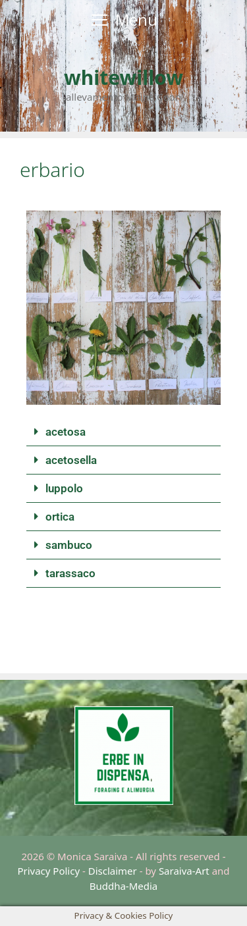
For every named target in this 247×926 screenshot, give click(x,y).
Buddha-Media (124, 885)
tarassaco (70, 573)
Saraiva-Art (184, 870)
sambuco (68, 545)
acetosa (65, 431)
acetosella (71, 460)
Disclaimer (112, 870)
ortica (59, 516)
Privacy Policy (48, 870)
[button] (123, 432)
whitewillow (123, 77)
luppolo (64, 488)
